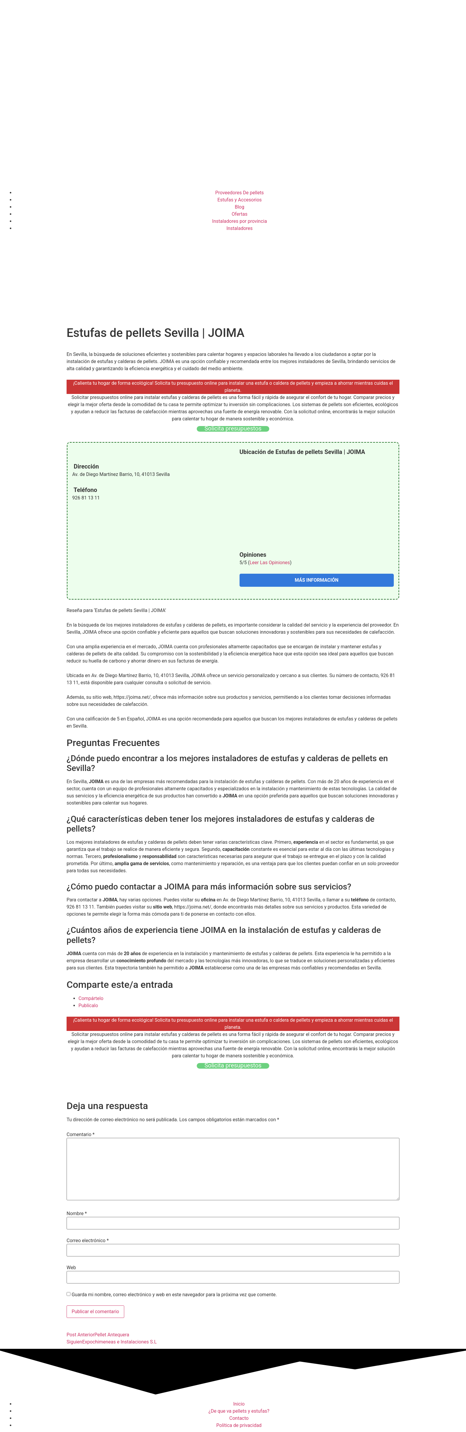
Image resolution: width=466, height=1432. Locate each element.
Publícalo (88, 1005)
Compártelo (90, 998)
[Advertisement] (233, 279)
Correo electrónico (88, 1240)
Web (71, 1267)
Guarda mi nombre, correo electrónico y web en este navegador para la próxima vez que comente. (174, 1294)
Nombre (77, 1213)
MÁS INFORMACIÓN (317, 580)
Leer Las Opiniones (270, 562)
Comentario (81, 1134)
